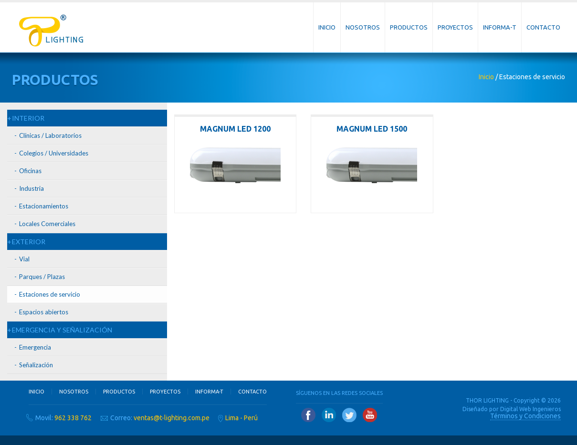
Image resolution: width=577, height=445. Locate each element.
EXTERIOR (28, 242)
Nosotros (363, 27)
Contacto (543, 27)
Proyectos (455, 27)
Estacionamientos (43, 206)
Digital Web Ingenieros (530, 409)
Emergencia (35, 347)
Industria (31, 188)
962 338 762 (73, 418)
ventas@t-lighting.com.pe (172, 418)
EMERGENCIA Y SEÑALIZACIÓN (62, 330)
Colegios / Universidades (53, 153)
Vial (24, 259)
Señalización (36, 365)
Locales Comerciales (47, 224)
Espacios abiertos (43, 312)
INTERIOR (28, 118)
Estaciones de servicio (49, 294)
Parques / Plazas (42, 276)
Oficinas (30, 171)
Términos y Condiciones (525, 416)
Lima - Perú (241, 418)
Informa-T (499, 27)
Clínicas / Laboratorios (50, 135)
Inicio (327, 27)
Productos (409, 27)
